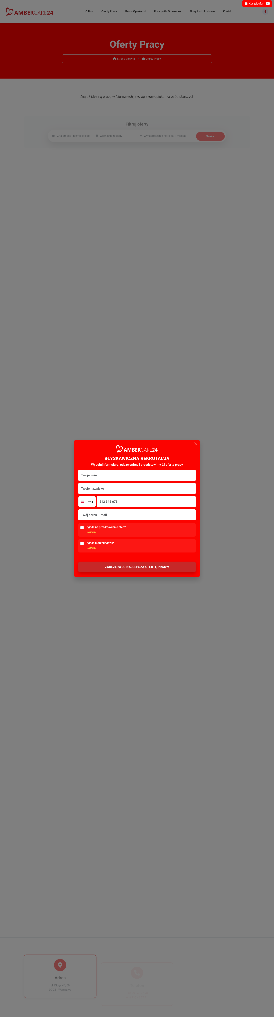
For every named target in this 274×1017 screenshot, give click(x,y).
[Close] (196, 444)
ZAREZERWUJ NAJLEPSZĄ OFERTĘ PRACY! (137, 567)
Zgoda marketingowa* (100, 545)
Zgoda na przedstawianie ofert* (106, 529)
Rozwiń (91, 532)
